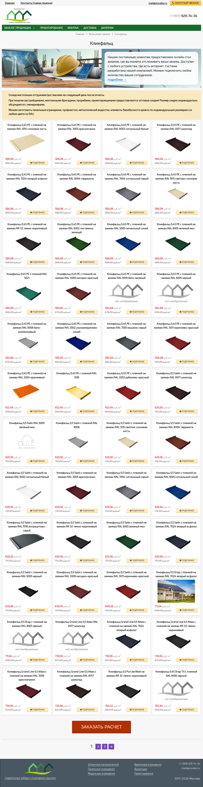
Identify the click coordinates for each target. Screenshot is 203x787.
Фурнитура (140, 768)
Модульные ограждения (101, 773)
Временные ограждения (147, 764)
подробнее (37, 163)
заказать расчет (101, 726)
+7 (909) (183, 15)
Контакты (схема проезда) (36, 2)
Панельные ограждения (101, 768)
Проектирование (143, 773)
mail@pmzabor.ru (158, 3)
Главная (10, 2)
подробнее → (117, 79)
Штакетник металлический (103, 764)
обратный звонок (185, 2)
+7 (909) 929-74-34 (189, 763)
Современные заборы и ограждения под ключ (30, 777)
